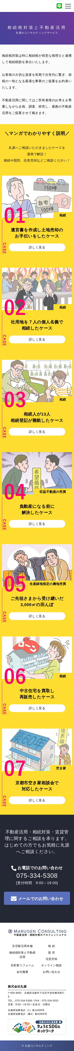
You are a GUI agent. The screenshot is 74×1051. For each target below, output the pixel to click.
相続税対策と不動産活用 (22, 955)
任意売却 (51, 958)
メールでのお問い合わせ (37, 898)
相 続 (51, 946)
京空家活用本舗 (22, 946)
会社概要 (22, 971)
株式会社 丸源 (37, 935)
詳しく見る (37, 247)
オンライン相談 (51, 965)
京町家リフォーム (22, 965)
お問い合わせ (51, 971)
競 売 (51, 952)
